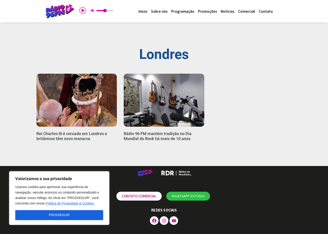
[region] (59, 198)
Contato (266, 11)
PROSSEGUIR (59, 215)
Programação (182, 11)
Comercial (246, 11)
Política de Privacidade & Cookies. (70, 204)
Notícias (227, 11)
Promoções (207, 11)
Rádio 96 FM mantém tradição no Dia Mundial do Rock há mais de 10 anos (158, 136)
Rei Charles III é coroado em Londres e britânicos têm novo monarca (71, 136)
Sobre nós (159, 11)
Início (142, 11)
